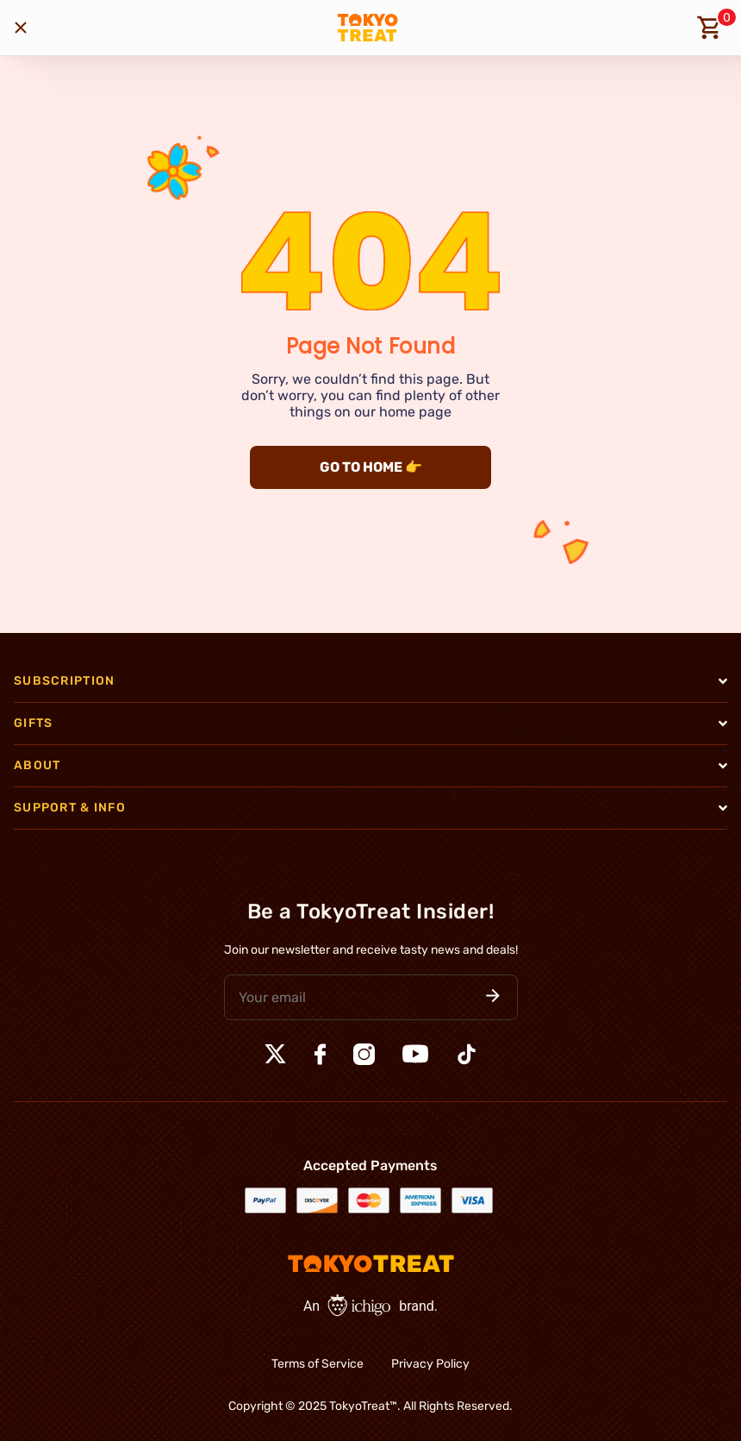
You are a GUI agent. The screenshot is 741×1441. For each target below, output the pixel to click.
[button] (493, 997)
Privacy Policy (430, 1363)
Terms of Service (317, 1363)
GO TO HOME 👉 (371, 467)
